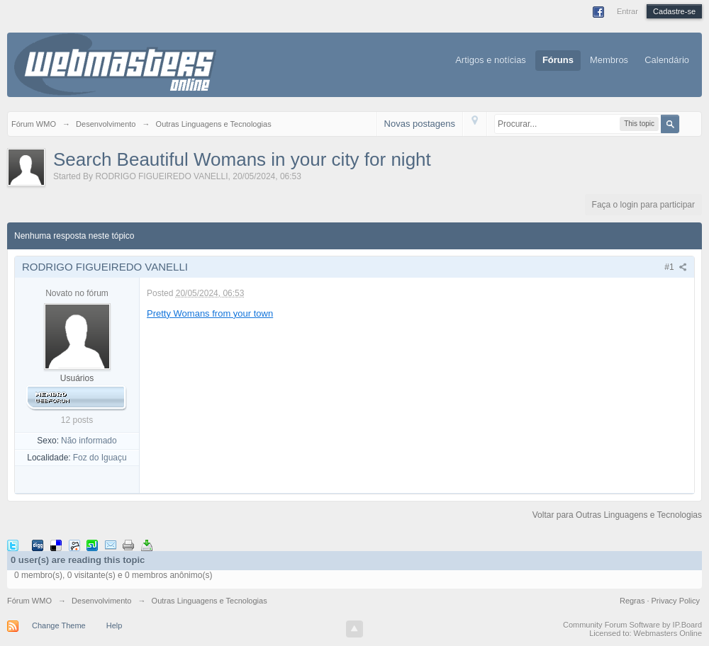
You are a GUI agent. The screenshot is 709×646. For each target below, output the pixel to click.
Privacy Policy (676, 600)
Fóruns (558, 60)
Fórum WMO (29, 600)
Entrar (627, 11)
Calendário (666, 60)
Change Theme (59, 625)
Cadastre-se (674, 11)
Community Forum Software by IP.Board (632, 624)
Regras (633, 600)
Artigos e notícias (490, 60)
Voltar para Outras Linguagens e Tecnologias (617, 515)
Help (114, 625)
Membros (609, 60)
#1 (675, 267)
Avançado (688, 123)
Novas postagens (419, 123)
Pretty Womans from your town (210, 313)
